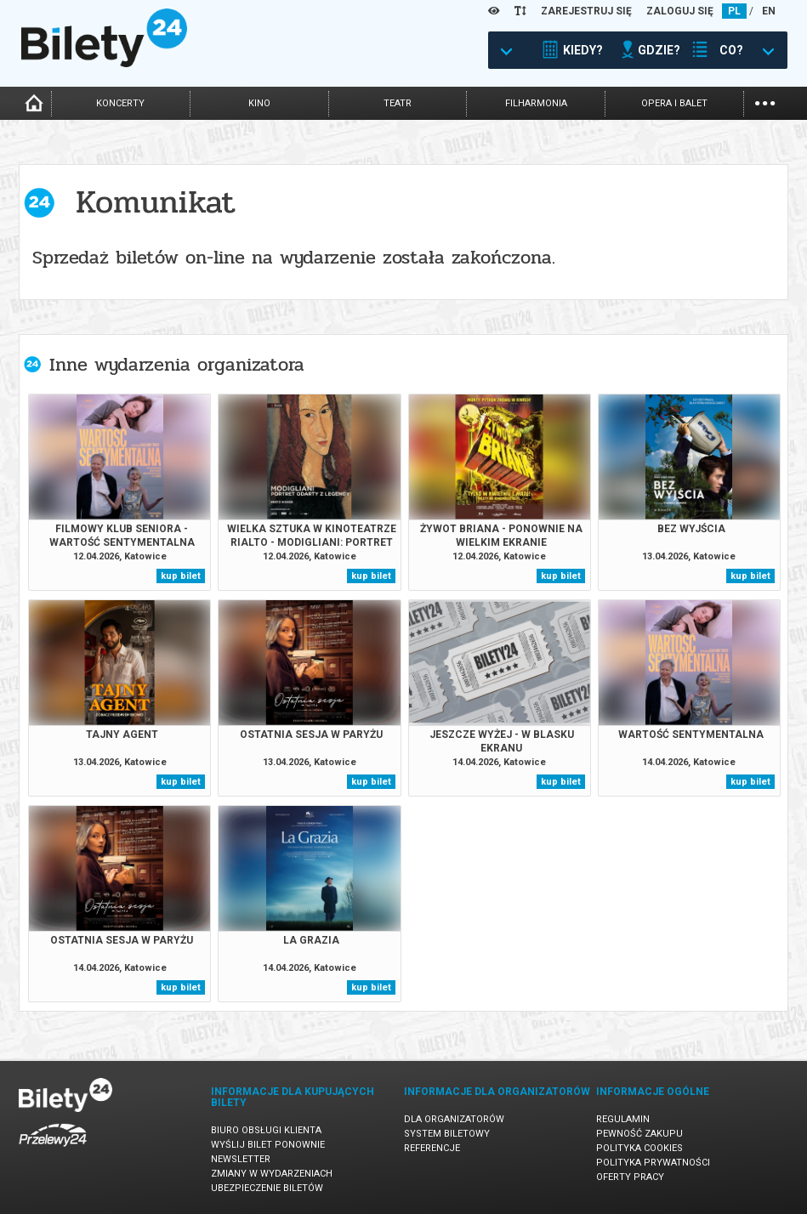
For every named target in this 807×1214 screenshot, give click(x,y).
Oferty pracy (630, 1177)
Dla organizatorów (454, 1119)
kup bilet (181, 575)
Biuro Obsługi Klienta (266, 1130)
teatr (398, 103)
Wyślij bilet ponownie (268, 1144)
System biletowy (447, 1133)
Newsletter (240, 1159)
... (764, 101)
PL (734, 11)
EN (769, 11)
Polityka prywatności (653, 1162)
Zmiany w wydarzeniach (271, 1173)
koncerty (120, 103)
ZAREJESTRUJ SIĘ (586, 11)
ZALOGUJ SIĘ (679, 11)
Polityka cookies (639, 1148)
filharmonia (536, 103)
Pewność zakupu (639, 1133)
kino (259, 103)
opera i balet (674, 103)
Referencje (432, 1148)
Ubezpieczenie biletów (267, 1188)
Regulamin (623, 1119)
